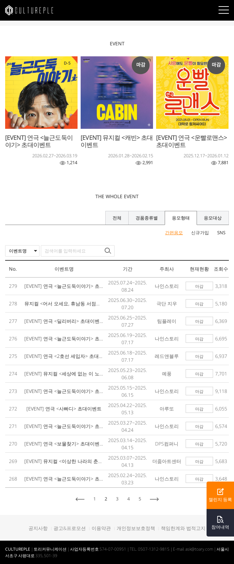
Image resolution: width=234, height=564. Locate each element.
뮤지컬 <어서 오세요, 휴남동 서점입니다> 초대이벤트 (64, 303)
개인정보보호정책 (136, 528)
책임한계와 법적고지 (183, 528)
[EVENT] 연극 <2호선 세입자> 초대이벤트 (64, 356)
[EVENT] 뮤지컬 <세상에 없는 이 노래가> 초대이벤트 (64, 373)
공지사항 (38, 528)
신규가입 (200, 232)
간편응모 (174, 232)
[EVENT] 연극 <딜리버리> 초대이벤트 (64, 321)
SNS (221, 232)
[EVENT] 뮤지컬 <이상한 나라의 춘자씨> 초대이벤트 (64, 461)
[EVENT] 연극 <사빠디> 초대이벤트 (64, 408)
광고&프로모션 (70, 528)
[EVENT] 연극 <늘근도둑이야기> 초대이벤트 (64, 286)
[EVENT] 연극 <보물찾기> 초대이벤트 (64, 443)
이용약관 (101, 528)
